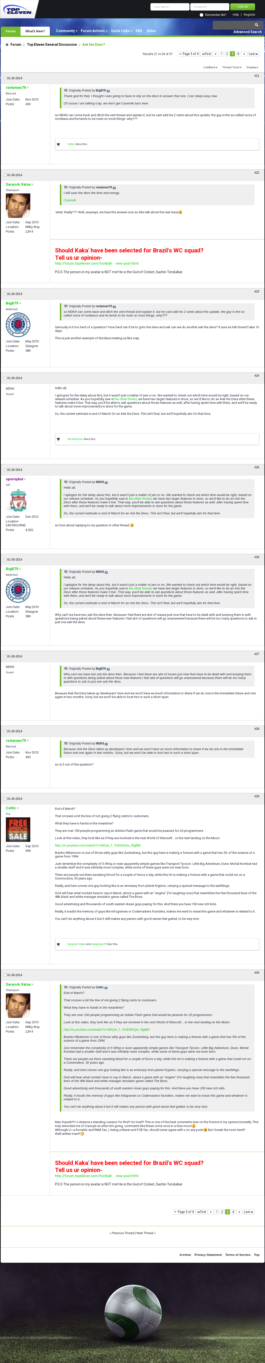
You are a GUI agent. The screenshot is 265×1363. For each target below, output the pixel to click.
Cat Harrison (75, 439)
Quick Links (120, 31)
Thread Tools (230, 67)
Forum (11, 31)
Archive (185, 1255)
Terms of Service (238, 1255)
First (206, 54)
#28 (256, 729)
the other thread (126, 399)
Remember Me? (215, 15)
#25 (256, 467)
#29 (256, 796)
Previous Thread (123, 1233)
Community (65, 31)
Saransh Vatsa (76, 944)
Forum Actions (93, 31)
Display (251, 67)
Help (236, 14)
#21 (256, 76)
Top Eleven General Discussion (52, 44)
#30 (256, 972)
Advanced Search (247, 32)
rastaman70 (99, 944)
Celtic (71, 144)
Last (253, 54)
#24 (256, 375)
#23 (256, 291)
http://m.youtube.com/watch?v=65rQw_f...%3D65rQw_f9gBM (97, 845)
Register (249, 14)
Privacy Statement (208, 1255)
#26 (256, 557)
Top (257, 1255)
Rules (151, 31)
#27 (256, 654)
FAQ (139, 31)
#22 (256, 172)
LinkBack (209, 67)
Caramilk (70, 200)
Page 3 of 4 (191, 54)
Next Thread (145, 1233)
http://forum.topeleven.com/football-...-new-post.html (96, 263)
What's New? (35, 31)
